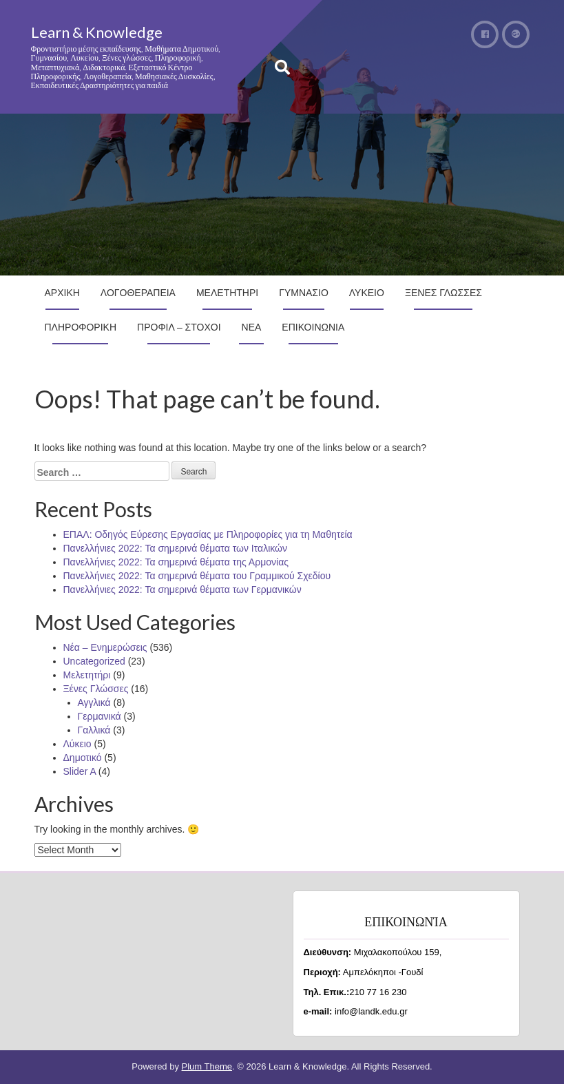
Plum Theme (207, 1066)
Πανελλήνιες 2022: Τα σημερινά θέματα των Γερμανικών (182, 589)
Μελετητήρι (87, 674)
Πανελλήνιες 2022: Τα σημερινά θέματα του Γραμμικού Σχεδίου (197, 575)
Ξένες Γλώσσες (96, 688)
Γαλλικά (94, 730)
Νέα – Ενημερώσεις (105, 647)
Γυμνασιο (303, 292)
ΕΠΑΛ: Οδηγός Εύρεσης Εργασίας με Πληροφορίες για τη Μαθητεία (208, 534)
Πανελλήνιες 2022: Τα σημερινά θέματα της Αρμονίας (176, 561)
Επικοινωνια (313, 327)
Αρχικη (62, 292)
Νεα (252, 327)
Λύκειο (77, 743)
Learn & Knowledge (97, 32)
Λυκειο (366, 292)
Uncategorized (94, 661)
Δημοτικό (82, 757)
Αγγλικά (94, 702)
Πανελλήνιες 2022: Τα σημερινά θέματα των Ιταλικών (175, 548)
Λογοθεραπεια (138, 292)
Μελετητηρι (227, 292)
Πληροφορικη (81, 327)
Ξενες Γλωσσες (443, 292)
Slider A (79, 771)
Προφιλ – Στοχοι (179, 327)
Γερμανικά (99, 716)
